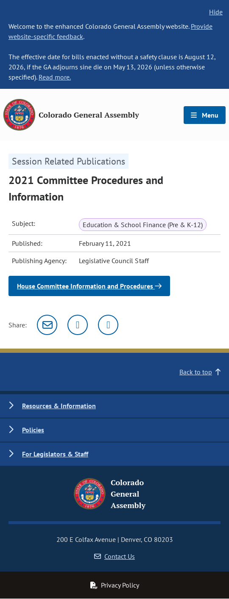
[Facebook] (108, 325)
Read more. (55, 77)
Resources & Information (59, 405)
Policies (33, 430)
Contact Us (114, 556)
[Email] (47, 325)
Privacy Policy (114, 585)
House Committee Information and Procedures (89, 286)
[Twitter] (77, 325)
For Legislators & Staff (55, 454)
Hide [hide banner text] (216, 12)
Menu (204, 115)
